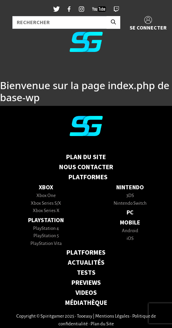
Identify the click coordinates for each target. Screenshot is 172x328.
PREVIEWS (86, 282)
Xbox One (46, 195)
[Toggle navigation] (13, 68)
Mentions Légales (112, 316)
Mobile (130, 222)
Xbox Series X (46, 210)
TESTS (86, 272)
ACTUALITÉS (86, 262)
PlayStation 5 (46, 236)
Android (130, 231)
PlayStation (46, 220)
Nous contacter (86, 167)
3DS (130, 195)
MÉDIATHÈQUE (86, 303)
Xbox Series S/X (46, 203)
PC (130, 212)
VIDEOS (86, 293)
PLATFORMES (86, 252)
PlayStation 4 (46, 228)
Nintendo (130, 187)
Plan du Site (86, 157)
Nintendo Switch (130, 203)
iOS (130, 238)
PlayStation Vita (46, 243)
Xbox (46, 187)
